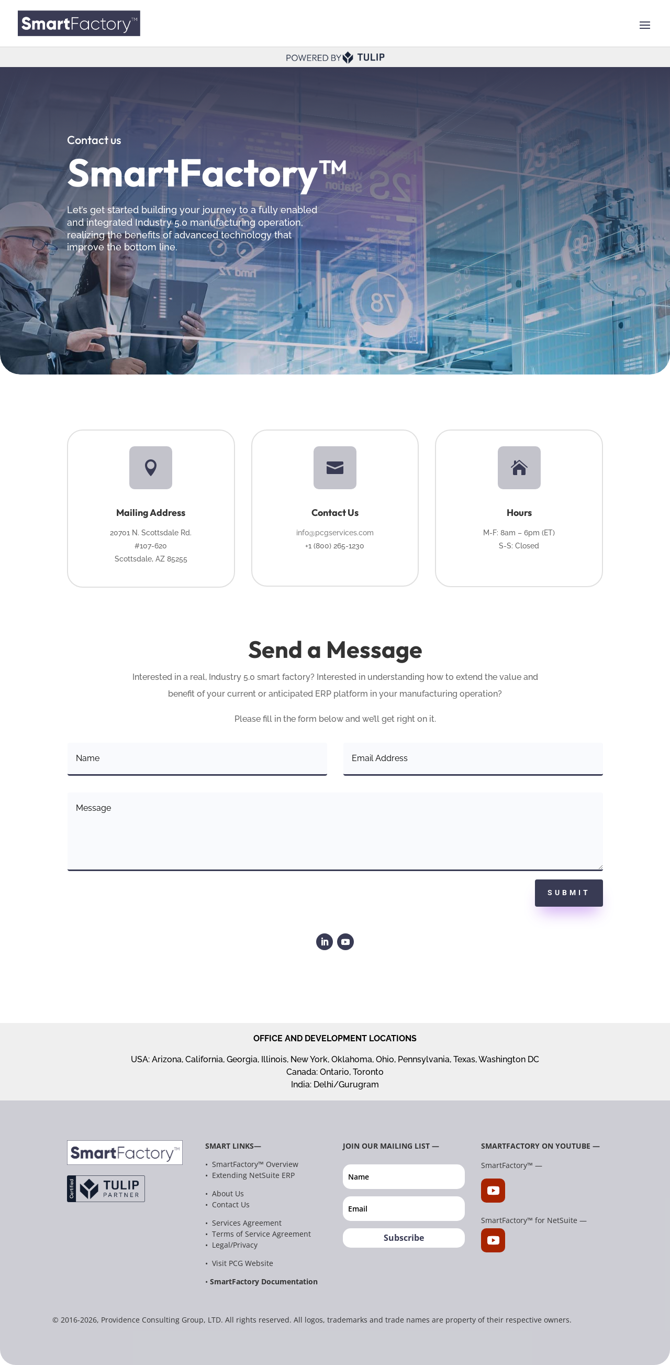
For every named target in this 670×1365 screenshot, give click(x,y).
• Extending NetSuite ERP (250, 1175)
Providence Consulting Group (152, 1320)
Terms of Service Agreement (261, 1234)
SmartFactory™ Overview (254, 1164)
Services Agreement (246, 1223)
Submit (569, 892)
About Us (228, 1193)
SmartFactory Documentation (264, 1281)
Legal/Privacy (235, 1245)
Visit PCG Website (242, 1263)
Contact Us (231, 1204)
